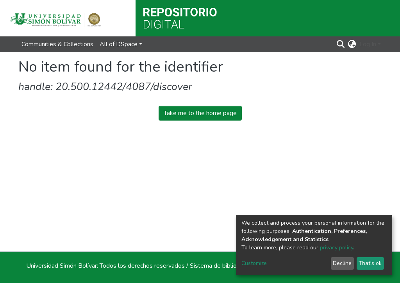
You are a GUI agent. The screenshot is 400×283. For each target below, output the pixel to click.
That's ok (370, 263)
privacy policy (336, 247)
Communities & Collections (57, 44)
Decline (342, 263)
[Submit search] (341, 44)
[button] (352, 44)
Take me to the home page (200, 113)
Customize (254, 263)
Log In (367, 44)
